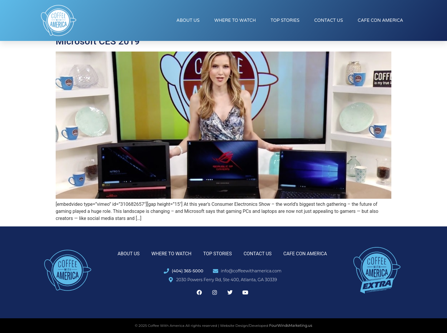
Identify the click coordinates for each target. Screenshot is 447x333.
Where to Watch (235, 20)
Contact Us (328, 20)
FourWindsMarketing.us (290, 325)
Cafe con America (380, 20)
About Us (188, 20)
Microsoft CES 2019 (98, 41)
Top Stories (285, 20)
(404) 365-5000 (187, 271)
